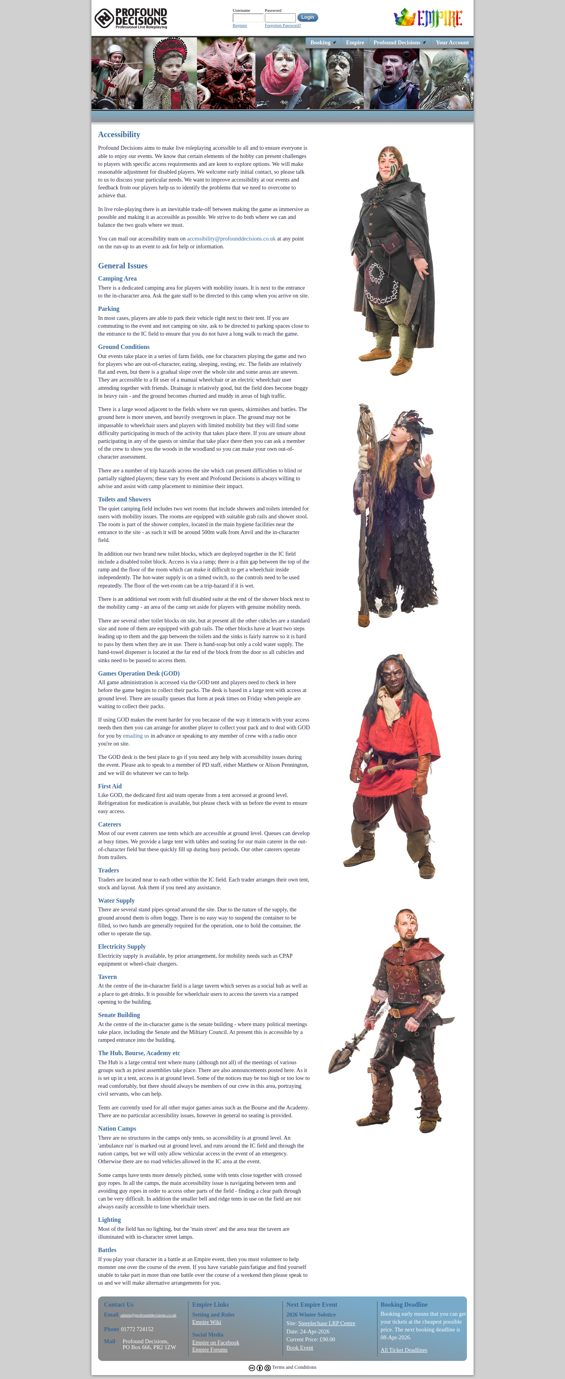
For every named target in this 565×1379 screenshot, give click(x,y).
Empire (355, 42)
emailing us (136, 736)
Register (240, 25)
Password (273, 10)
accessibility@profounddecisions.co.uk (231, 238)
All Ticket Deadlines (404, 1350)
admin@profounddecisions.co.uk (148, 1315)
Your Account (452, 42)
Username (241, 10)
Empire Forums (210, 1349)
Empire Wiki (206, 1322)
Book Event (299, 1347)
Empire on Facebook (215, 1342)
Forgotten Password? (283, 25)
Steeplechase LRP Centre (326, 1323)
